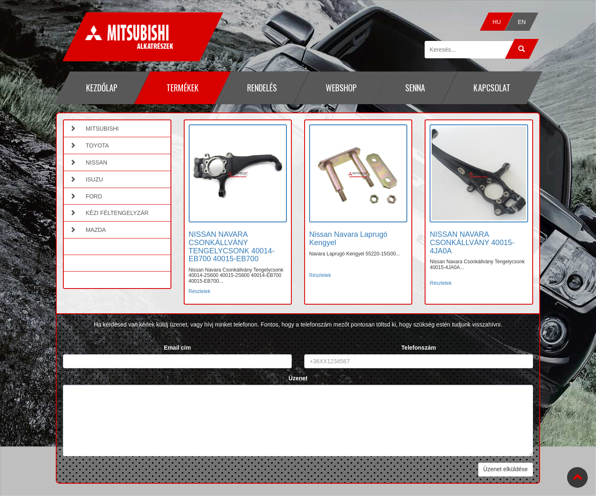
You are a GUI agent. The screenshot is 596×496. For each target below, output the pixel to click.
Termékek (182, 87)
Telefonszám (418, 347)
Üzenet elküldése (505, 469)
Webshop (340, 87)
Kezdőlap (102, 87)
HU (497, 22)
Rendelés (262, 87)
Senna (415, 87)
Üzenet (298, 378)
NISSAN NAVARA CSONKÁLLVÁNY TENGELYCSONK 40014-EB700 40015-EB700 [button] (232, 246)
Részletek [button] (200, 291)
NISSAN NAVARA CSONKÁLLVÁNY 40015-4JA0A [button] (472, 242)
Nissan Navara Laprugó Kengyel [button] (348, 238)
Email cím (177, 347)
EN (521, 22)
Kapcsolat (491, 87)
